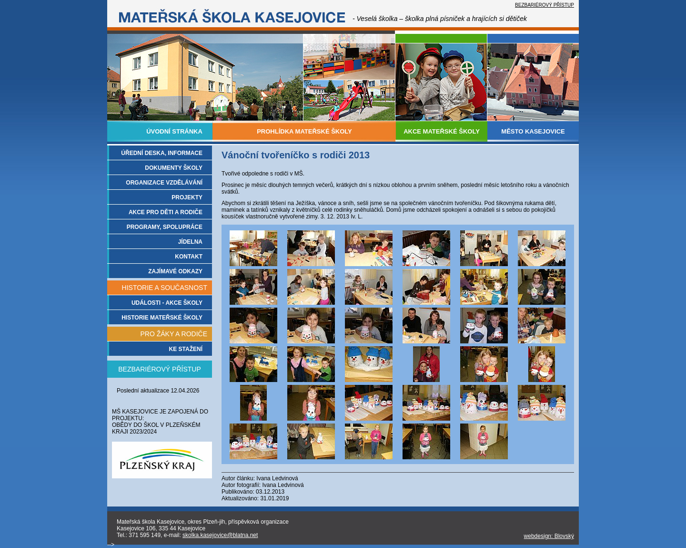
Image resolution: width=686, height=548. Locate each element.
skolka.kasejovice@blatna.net (220, 535)
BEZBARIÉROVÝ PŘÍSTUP (544, 5)
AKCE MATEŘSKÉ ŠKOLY (442, 131)
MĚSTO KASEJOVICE (533, 131)
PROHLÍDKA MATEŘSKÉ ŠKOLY (304, 131)
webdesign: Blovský (549, 536)
